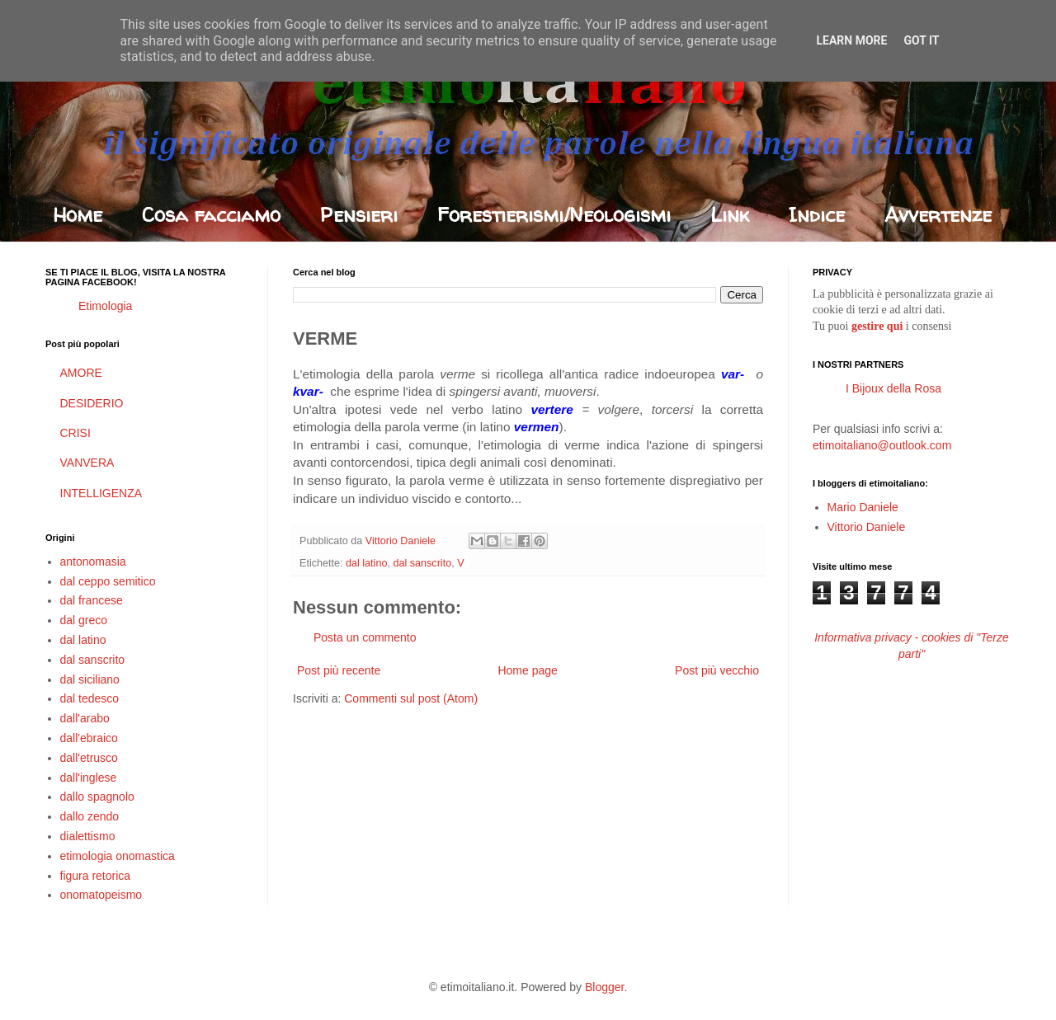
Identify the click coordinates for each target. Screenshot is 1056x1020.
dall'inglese (88, 777)
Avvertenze (938, 214)
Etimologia (105, 306)
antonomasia (93, 561)
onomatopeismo (101, 894)
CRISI (75, 432)
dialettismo (88, 836)
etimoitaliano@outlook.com (882, 445)
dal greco (84, 620)
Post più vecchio (717, 670)
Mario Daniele (862, 507)
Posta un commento (365, 637)
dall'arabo (85, 718)
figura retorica (95, 875)
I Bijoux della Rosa (893, 388)
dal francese (91, 600)
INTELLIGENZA (101, 493)
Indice (817, 214)
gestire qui (877, 326)
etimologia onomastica (117, 856)
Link (729, 214)
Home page (527, 670)
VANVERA (87, 462)
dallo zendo (90, 816)
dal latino (366, 563)
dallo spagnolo (97, 796)
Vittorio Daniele (866, 527)
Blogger (604, 987)
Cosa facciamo (211, 214)
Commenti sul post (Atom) (411, 698)
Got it (921, 40)
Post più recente (338, 670)
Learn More (851, 40)
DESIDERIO (92, 403)
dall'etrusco (89, 757)
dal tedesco (90, 698)
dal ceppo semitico (108, 581)
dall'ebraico (89, 738)
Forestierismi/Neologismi (554, 214)
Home (77, 214)
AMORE (81, 372)
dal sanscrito (422, 563)
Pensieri (359, 214)
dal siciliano (90, 679)
